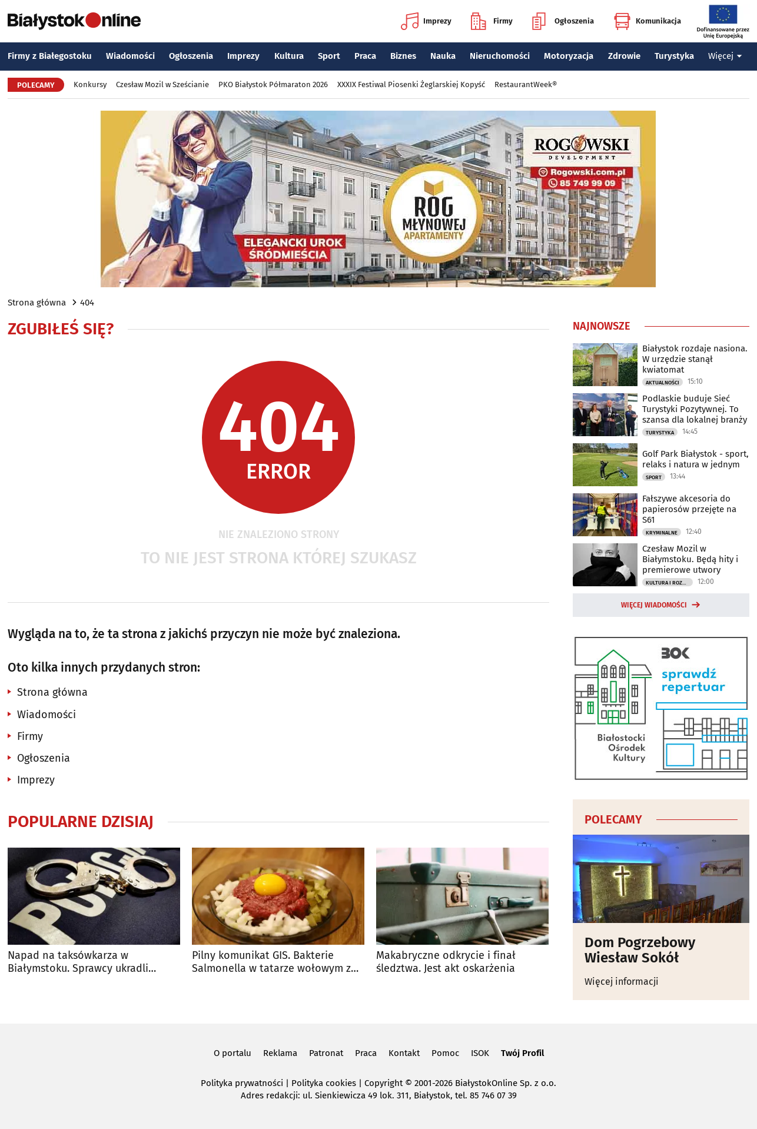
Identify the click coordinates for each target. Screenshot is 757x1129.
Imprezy (426, 21)
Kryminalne (662, 533)
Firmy (492, 21)
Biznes (403, 56)
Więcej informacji (622, 981)
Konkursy (90, 84)
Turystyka (674, 56)
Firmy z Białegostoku (50, 56)
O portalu (232, 1053)
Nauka (443, 56)
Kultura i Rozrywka (669, 583)
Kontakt (404, 1053)
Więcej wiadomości (654, 605)
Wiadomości (130, 56)
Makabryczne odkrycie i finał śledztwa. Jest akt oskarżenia (446, 962)
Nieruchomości (500, 56)
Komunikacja (647, 21)
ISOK (480, 1053)
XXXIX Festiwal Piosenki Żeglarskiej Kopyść (411, 84)
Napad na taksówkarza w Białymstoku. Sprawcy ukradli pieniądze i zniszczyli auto (78, 962)
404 (87, 302)
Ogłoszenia (563, 21)
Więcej (725, 56)
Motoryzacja (568, 56)
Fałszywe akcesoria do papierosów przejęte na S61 (689, 509)
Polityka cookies (323, 1083)
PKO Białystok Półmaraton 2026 (273, 84)
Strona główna (37, 302)
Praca (365, 56)
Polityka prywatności (242, 1083)
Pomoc (445, 1053)
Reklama (280, 1053)
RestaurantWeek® (525, 84)
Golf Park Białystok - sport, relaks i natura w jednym (695, 459)
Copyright (383, 1083)
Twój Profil (522, 1053)
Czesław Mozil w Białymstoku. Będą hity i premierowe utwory (690, 559)
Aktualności (662, 383)
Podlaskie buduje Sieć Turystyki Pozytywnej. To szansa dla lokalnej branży (694, 409)
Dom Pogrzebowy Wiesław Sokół (640, 950)
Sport (329, 56)
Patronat (326, 1053)
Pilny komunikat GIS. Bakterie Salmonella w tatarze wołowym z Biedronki (271, 962)
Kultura (289, 56)
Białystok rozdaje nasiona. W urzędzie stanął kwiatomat (695, 359)
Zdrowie (624, 56)
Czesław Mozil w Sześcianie (162, 84)
